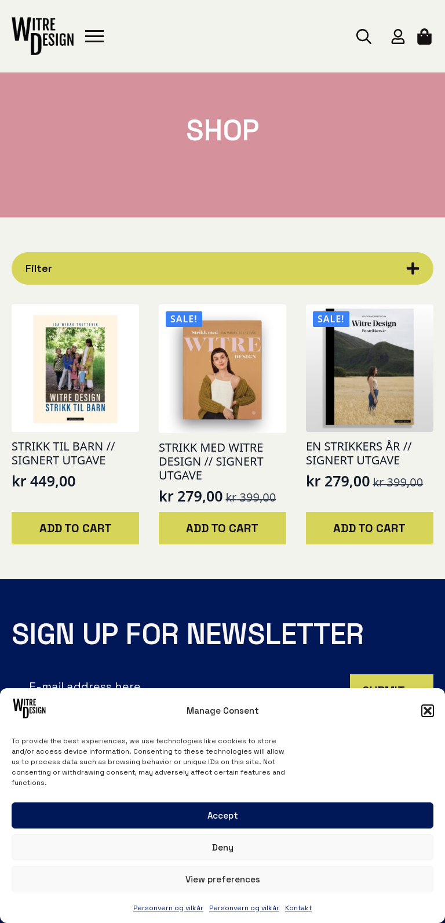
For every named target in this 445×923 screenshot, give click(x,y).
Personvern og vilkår (168, 908)
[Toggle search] (364, 36)
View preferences (222, 879)
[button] (427, 711)
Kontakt (298, 908)
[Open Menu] (94, 36)
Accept (222, 815)
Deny (223, 847)
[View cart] (425, 36)
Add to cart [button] (75, 528)
